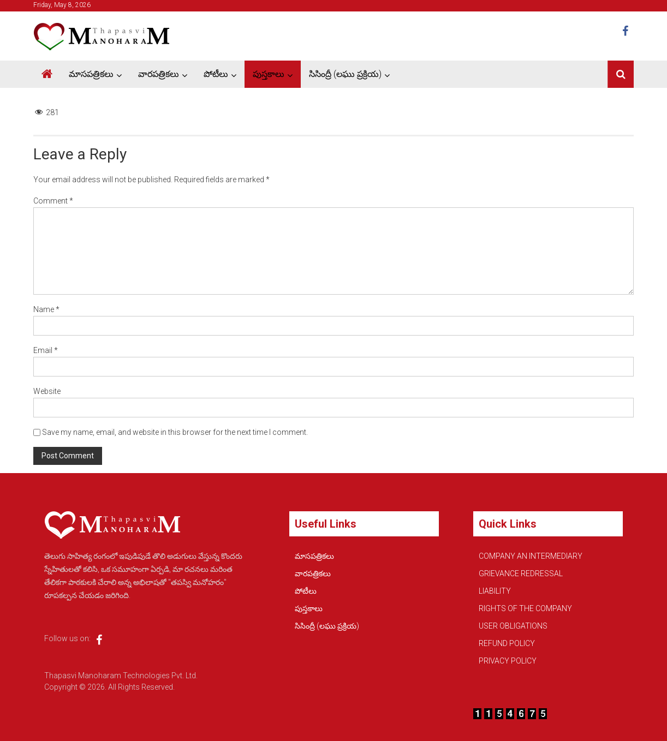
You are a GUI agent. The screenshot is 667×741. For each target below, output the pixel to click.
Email (45, 350)
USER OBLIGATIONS (513, 626)
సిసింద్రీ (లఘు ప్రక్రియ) (345, 74)
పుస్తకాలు (268, 74)
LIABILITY (495, 591)
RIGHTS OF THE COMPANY (525, 608)
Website (47, 391)
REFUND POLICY (507, 643)
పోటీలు (216, 74)
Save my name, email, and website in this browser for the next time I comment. (175, 432)
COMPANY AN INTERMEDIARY (530, 556)
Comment (53, 200)
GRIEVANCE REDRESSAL (521, 573)
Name (46, 309)
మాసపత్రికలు (91, 74)
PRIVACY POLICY (508, 660)
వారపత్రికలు (158, 74)
